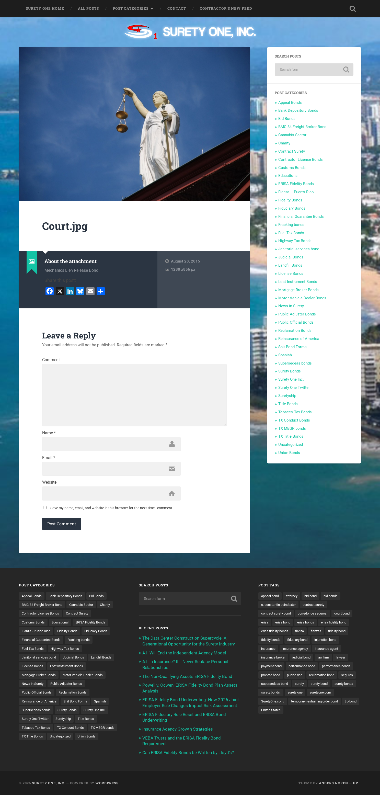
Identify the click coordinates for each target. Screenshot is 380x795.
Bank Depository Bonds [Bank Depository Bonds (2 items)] (69, 598)
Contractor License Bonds (300, 159)
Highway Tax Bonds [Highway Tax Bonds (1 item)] (68, 651)
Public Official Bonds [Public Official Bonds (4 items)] (79, 695)
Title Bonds (288, 404)
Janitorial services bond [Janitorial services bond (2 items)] (40, 660)
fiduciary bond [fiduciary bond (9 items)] (272, 651)
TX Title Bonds (290, 436)
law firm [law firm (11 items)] (294, 668)
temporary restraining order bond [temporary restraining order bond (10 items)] (287, 722)
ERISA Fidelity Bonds (296, 183)
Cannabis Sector (292, 135)
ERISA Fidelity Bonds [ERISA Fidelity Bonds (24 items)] (96, 624)
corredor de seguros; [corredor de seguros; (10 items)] (317, 615)
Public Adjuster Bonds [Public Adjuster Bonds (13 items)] (39, 695)
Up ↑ (357, 783)
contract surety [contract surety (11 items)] (318, 607)
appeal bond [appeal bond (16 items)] (271, 598)
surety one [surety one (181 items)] (325, 704)
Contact (176, 8)
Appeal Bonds (290, 102)
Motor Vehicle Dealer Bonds (302, 298)
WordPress (107, 783)
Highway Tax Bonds (295, 240)
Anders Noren (333, 783)
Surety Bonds (289, 371)
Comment (51, 360)
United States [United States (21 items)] (271, 731)
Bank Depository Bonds (298, 110)
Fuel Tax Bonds (291, 233)
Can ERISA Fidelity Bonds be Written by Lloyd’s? (188, 752)
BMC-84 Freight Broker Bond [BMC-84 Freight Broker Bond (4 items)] (44, 607)
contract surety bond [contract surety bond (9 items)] (277, 615)
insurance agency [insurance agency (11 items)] (275, 660)
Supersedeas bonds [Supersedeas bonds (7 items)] (90, 713)
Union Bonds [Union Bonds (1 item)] (62, 748)
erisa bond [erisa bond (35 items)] (308, 624)
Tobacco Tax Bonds (295, 412)
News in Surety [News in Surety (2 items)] (84, 686)
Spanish (285, 355)
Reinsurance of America (298, 338)
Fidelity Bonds (290, 200)
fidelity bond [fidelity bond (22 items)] (289, 642)
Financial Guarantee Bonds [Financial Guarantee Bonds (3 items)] (43, 642)
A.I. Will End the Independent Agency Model (184, 654)
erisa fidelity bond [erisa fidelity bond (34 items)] (275, 633)
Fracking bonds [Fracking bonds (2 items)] (84, 642)
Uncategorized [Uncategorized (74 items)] (33, 748)
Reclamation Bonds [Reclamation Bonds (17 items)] (37, 704)
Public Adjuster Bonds (297, 314)
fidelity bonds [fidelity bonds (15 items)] (316, 642)
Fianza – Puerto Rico (296, 192)
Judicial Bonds (290, 257)
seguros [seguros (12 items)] (267, 695)
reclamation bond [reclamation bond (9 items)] (327, 686)
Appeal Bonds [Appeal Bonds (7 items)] (33, 598)
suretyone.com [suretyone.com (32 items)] (273, 713)
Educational (288, 175)
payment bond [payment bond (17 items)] (336, 668)
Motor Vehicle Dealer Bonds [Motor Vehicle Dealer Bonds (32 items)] (43, 686)
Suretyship (287, 395)
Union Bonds (289, 452)
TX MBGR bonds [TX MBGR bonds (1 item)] (71, 739)
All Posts (88, 8)
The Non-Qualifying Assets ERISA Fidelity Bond (187, 677)
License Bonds (290, 273)
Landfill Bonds (290, 265)
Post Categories (130, 8)
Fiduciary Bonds (291, 208)
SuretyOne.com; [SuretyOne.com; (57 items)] (304, 713)
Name (49, 435)
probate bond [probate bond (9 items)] (272, 686)
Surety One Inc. (291, 379)
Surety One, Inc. (48, 783)
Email (48, 459)
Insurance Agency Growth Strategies (177, 729)
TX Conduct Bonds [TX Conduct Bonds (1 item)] (36, 739)
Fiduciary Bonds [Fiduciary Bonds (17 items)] (102, 633)
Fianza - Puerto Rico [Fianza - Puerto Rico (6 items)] (37, 633)
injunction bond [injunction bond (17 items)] (303, 651)
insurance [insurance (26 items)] (330, 651)
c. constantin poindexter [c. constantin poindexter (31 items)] (280, 607)
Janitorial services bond (298, 249)
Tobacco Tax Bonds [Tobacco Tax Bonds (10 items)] (85, 731)
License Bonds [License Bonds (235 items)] (62, 668)
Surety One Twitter (294, 387)
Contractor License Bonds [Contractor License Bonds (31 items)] (60, 615)
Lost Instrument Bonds (297, 281)
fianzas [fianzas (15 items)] (267, 642)
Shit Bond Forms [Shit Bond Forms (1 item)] (35, 713)
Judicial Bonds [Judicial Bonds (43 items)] (77, 660)
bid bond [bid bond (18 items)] (315, 598)
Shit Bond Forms (292, 347)
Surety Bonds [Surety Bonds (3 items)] (32, 722)
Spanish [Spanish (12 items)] (61, 713)
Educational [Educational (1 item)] (63, 624)
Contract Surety (291, 151)
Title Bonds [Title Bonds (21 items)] (54, 731)
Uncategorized (290, 444)
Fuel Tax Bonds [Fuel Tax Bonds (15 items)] (34, 651)
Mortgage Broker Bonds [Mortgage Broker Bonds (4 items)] (84, 677)
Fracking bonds (291, 224)
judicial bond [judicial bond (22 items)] (271, 668)
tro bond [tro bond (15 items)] (327, 722)
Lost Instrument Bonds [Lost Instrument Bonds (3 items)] (40, 677)
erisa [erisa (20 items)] (289, 624)
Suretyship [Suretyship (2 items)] (30, 731)
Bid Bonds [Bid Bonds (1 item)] (103, 598)
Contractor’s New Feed (226, 8)
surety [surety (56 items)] (322, 695)
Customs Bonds (292, 167)
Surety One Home (45, 8)
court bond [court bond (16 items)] (270, 624)
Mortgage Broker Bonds (298, 290)
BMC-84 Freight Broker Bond (302, 126)
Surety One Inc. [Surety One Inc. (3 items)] (62, 722)
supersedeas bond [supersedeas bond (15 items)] (295, 695)
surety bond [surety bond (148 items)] (343, 695)
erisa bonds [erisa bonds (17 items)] (333, 624)
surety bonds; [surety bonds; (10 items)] (299, 704)
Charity (284, 143)
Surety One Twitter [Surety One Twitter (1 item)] (95, 722)
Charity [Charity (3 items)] (27, 615)
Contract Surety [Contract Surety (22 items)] (100, 615)
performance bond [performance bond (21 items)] (276, 677)
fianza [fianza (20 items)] (337, 633)
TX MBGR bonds (292, 428)
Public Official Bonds (296, 322)
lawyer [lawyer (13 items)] (313, 668)
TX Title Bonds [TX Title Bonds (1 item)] (102, 739)
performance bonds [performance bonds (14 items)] (313, 677)
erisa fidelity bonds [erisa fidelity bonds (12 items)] (311, 633)
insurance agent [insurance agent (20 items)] (308, 660)
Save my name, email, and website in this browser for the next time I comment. (111, 510)
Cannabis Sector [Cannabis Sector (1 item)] (87, 607)
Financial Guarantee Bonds (301, 216)
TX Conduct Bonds (294, 420)
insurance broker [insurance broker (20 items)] (341, 660)
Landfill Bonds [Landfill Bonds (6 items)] (33, 668)
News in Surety (291, 306)
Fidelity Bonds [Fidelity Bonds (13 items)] (71, 633)
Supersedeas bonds (295, 363)
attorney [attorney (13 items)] (294, 598)
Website (49, 484)
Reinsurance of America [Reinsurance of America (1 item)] (78, 704)
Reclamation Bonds (295, 330)
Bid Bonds (286, 118)
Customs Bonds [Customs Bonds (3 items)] (34, 624)
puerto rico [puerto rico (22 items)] (298, 686)
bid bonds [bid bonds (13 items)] (336, 598)
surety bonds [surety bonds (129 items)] (271, 704)
